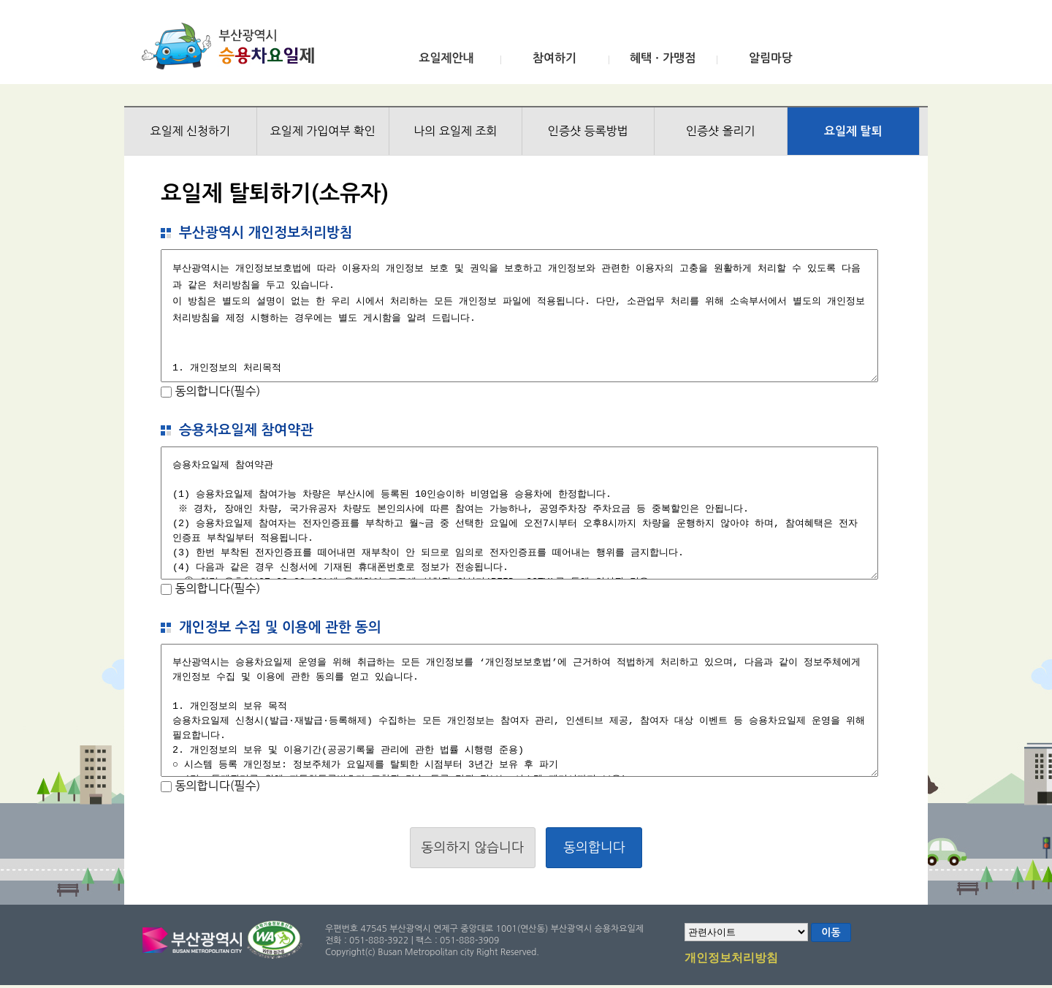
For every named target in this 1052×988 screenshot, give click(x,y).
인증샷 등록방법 (588, 131)
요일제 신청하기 (190, 131)
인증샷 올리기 (720, 131)
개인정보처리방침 (731, 959)
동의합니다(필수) (216, 391)
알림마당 (771, 58)
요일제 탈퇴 (853, 131)
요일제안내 (446, 58)
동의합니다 (594, 847)
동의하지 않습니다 (473, 847)
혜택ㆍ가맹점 (662, 58)
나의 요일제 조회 (455, 131)
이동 (830, 932)
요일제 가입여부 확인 (323, 131)
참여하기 (554, 58)
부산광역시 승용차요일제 (233, 46)
